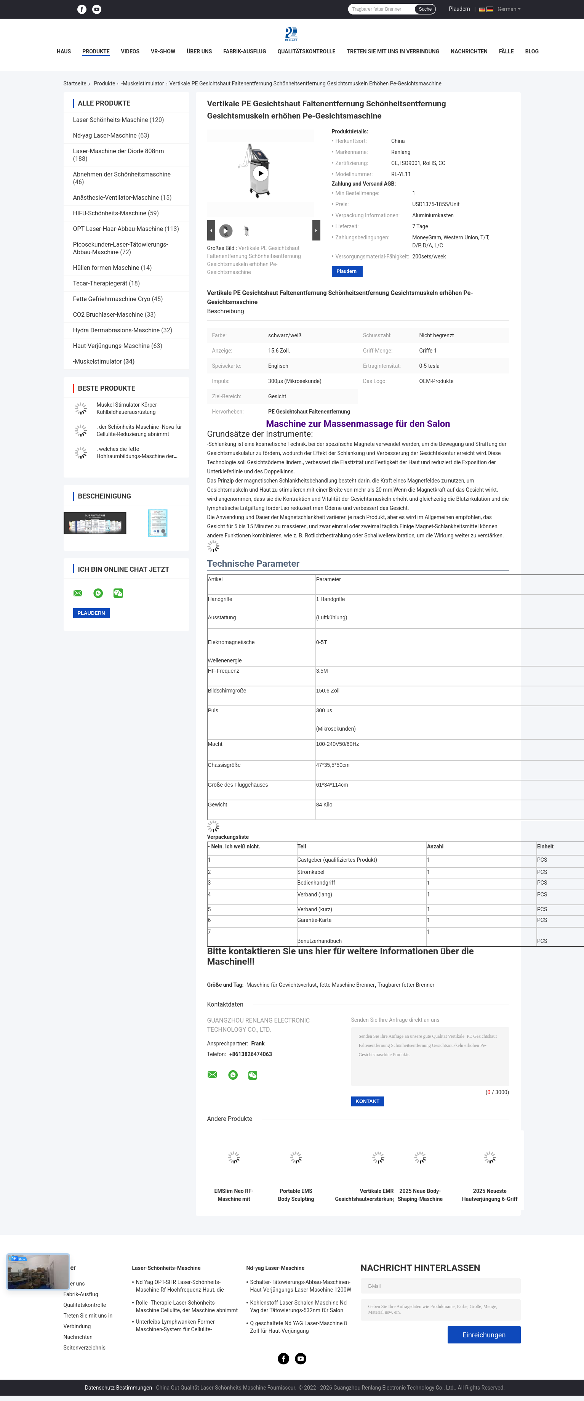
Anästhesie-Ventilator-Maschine (116, 197)
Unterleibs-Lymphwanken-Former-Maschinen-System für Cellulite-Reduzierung (176, 1327)
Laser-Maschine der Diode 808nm (118, 151)
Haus (64, 51)
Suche (425, 9)
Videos (130, 51)
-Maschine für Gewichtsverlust (281, 985)
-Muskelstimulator (142, 83)
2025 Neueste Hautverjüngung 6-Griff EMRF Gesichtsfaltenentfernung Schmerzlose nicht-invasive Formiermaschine (490, 1195)
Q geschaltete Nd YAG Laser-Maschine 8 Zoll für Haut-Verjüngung (298, 1327)
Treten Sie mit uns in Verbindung (393, 51)
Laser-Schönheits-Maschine (110, 119)
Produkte (95, 51)
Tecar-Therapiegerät (100, 283)
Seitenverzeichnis (85, 1348)
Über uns (199, 51)
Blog (532, 51)
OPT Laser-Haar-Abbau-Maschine (118, 228)
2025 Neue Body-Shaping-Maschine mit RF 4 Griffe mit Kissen (420, 1195)
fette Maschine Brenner (347, 985)
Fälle (506, 51)
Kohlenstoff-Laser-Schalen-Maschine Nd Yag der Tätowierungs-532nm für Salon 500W (298, 1308)
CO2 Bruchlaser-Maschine (108, 314)
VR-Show (163, 51)
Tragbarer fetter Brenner (406, 985)
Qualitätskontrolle (307, 51)
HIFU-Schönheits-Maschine (109, 213)
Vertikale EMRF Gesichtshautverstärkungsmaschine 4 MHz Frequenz (378, 1195)
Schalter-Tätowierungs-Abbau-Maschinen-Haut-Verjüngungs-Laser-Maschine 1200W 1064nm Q (301, 1287)
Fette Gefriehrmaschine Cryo (111, 299)
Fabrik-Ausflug (244, 51)
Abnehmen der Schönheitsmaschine (122, 174)
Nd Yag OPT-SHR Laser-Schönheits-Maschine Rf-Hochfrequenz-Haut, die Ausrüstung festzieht (180, 1287)
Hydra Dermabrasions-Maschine (116, 330)
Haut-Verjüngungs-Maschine (111, 345)
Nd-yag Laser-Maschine (105, 135)
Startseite (75, 83)
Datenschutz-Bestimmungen (118, 1388)
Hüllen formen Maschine (106, 267)
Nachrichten (469, 51)
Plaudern (459, 9)
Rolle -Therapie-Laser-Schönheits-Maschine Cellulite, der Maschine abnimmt (187, 1306)
